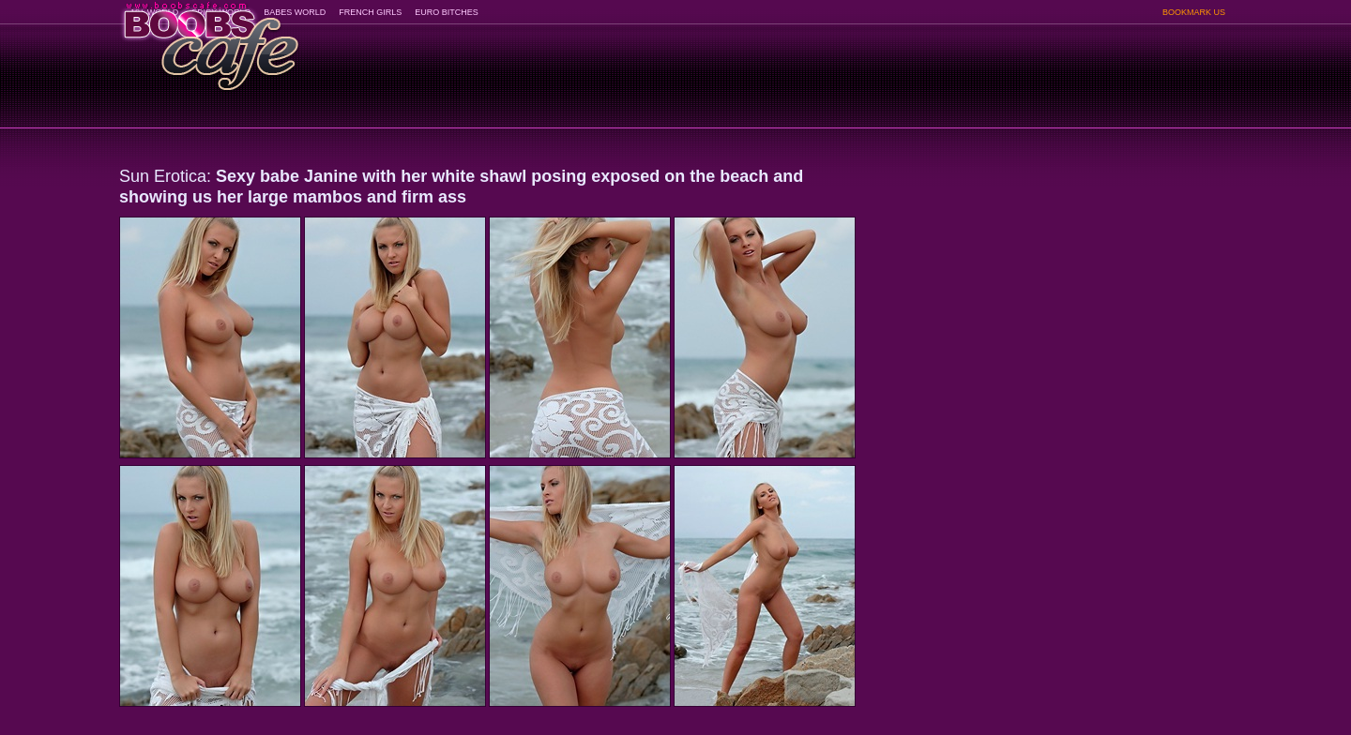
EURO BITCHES (446, 12)
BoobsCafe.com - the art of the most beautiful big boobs (209, 40)
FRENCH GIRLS (370, 12)
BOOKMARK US (1193, 12)
